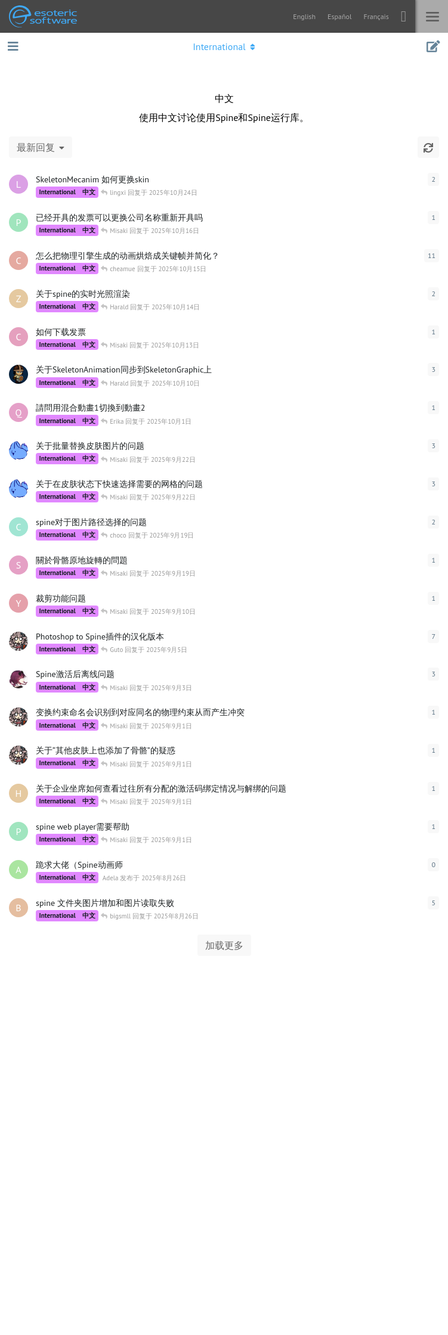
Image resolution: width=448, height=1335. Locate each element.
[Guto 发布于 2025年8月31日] (18, 717)
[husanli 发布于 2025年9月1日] (18, 793)
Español (339, 16)
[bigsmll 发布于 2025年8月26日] (18, 907)
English (304, 16)
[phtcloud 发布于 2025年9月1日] (18, 831)
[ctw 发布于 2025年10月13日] (18, 336)
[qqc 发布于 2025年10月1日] (18, 412)
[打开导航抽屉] (12, 46)
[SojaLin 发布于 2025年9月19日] (18, 565)
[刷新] (428, 147)
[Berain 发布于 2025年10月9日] (18, 374)
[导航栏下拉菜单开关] (224, 46)
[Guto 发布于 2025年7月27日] (18, 641)
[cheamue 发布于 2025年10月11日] (18, 260)
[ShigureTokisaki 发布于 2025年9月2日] (18, 678)
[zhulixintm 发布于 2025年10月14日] (18, 298)
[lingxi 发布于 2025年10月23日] (18, 184)
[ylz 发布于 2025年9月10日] (18, 603)
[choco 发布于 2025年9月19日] (18, 526)
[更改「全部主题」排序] (40, 147)
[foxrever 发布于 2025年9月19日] (18, 450)
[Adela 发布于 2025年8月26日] (18, 869)
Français (375, 16)
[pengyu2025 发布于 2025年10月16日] (18, 222)
